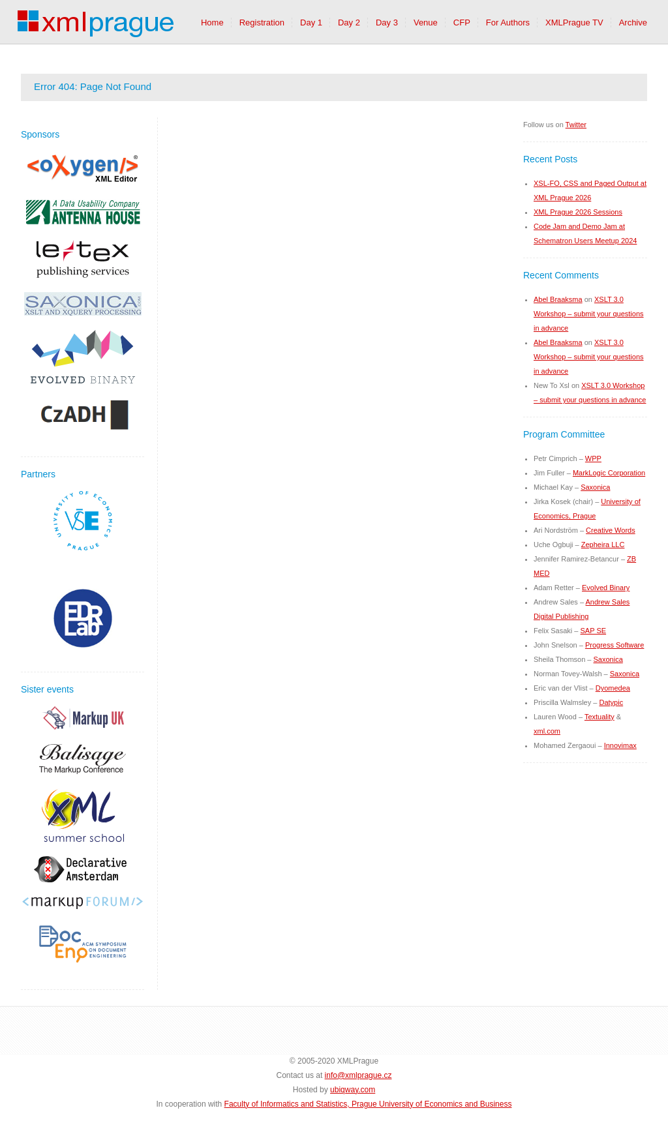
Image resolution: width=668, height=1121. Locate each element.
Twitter (576, 124)
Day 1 (311, 22)
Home (212, 22)
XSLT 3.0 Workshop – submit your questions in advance (589, 313)
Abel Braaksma (558, 299)
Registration (261, 22)
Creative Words (610, 530)
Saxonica (595, 487)
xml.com (547, 731)
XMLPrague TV (574, 22)
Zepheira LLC (603, 544)
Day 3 (387, 22)
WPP (593, 458)
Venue (426, 22)
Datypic (611, 702)
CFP (461, 22)
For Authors (508, 22)
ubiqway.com (352, 1089)
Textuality (599, 717)
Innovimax (620, 745)
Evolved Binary (606, 587)
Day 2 (349, 22)
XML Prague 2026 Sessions (578, 212)
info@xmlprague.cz (358, 1075)
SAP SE (594, 631)
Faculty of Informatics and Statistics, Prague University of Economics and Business (368, 1104)
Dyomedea (613, 688)
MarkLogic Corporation (609, 473)
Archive (633, 22)
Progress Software (614, 645)
